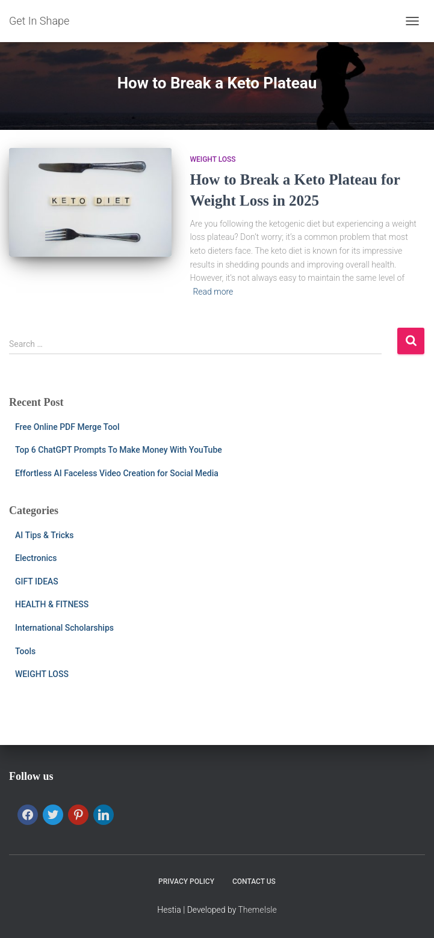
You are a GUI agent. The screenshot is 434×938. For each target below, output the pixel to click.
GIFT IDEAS (36, 581)
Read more (213, 291)
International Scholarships (64, 628)
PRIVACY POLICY (186, 881)
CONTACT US (254, 881)
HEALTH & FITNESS (51, 604)
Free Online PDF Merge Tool (67, 427)
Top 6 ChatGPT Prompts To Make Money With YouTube (118, 450)
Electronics (36, 558)
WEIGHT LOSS (212, 159)
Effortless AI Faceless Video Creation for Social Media (117, 473)
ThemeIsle (257, 910)
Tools (25, 651)
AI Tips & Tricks (44, 535)
